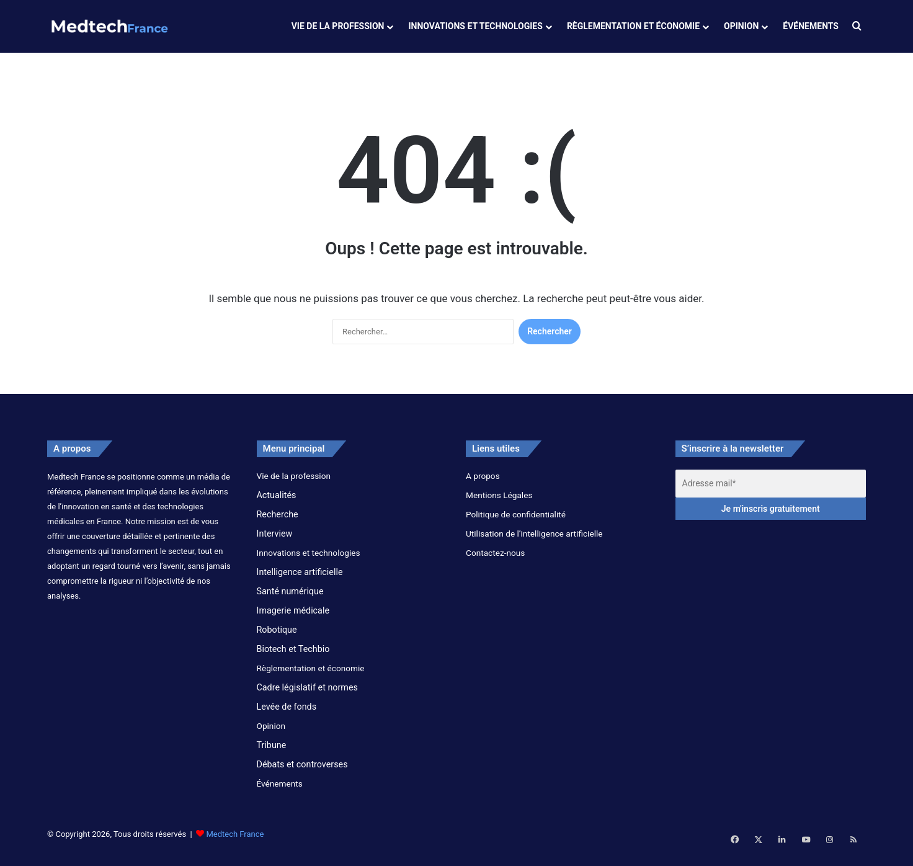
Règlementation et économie (633, 26)
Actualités (276, 504)
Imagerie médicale (293, 620)
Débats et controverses (302, 774)
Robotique (277, 639)
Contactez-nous (495, 562)
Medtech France (235, 843)
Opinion (741, 26)
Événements (811, 26)
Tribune (272, 754)
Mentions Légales (499, 504)
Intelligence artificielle (300, 581)
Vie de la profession (338, 26)
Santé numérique (290, 600)
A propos (483, 485)
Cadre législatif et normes (307, 697)
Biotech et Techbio (293, 658)
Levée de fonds (287, 716)
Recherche (277, 524)
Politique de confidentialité (516, 524)
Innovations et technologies (475, 26)
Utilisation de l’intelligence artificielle (534, 543)
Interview (275, 543)
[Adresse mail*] (770, 493)
